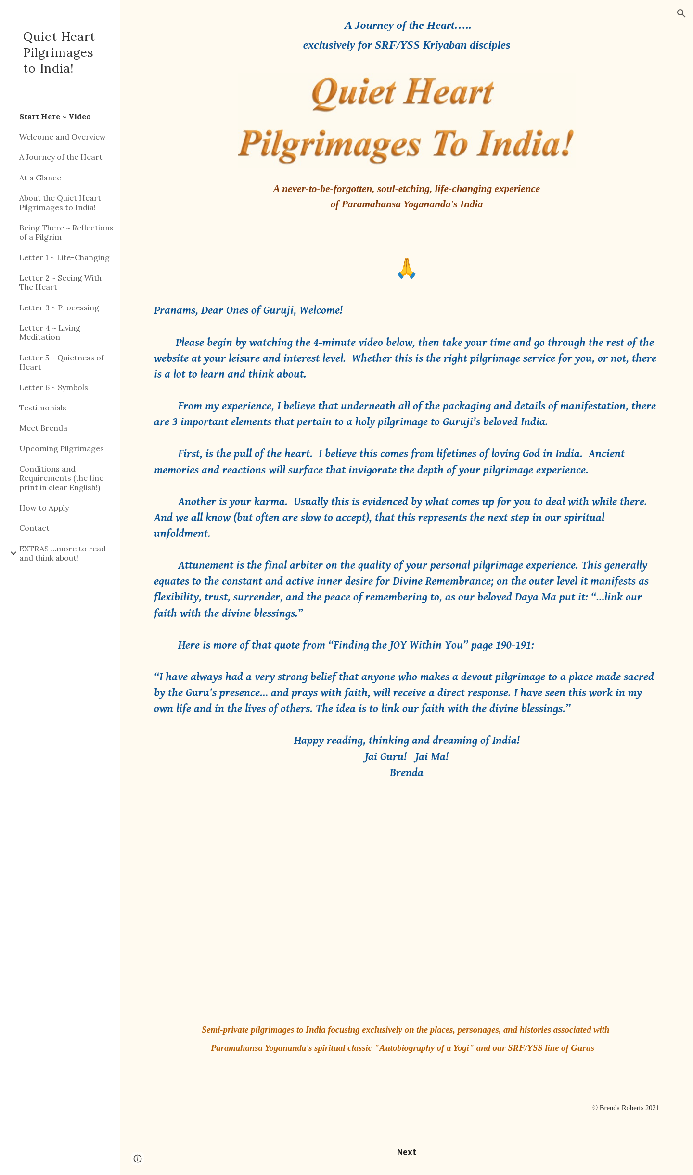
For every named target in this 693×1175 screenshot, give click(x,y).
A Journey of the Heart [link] (61, 157)
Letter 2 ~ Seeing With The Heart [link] (60, 282)
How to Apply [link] (44, 507)
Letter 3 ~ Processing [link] (59, 307)
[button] (681, 13)
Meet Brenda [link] (43, 428)
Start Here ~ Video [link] (55, 116)
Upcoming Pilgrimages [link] (61, 448)
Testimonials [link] (42, 407)
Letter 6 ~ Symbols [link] (53, 387)
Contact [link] (34, 528)
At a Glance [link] (40, 177)
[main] (407, 42)
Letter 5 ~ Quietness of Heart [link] (61, 362)
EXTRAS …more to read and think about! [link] (62, 553)
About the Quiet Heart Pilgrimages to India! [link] (60, 202)
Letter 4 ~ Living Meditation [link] (49, 332)
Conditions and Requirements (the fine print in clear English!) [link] (61, 478)
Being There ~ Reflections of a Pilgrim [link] (66, 232)
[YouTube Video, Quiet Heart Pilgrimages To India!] (407, 910)
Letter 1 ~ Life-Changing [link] (64, 257)
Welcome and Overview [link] (62, 136)
